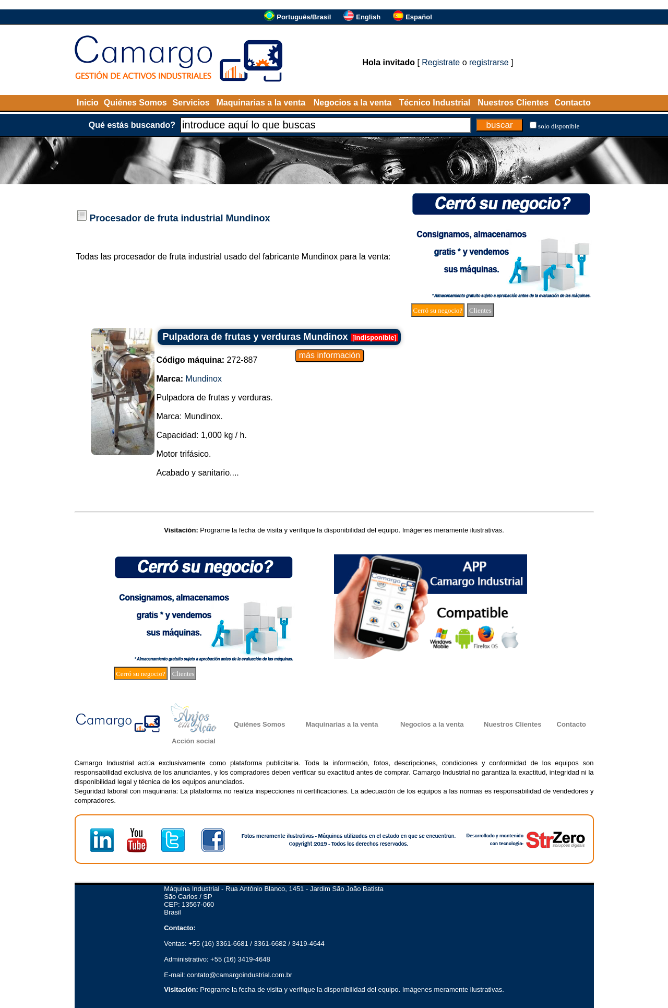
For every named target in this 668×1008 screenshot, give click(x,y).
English (368, 17)
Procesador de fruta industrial (156, 218)
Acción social (194, 741)
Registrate (441, 62)
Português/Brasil (304, 17)
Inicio (88, 102)
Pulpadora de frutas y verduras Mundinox (255, 336)
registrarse (489, 62)
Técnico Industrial (434, 102)
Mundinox (248, 218)
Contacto (573, 102)
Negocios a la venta (352, 102)
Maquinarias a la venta (260, 102)
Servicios (191, 102)
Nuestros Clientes (513, 102)
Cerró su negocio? (438, 310)
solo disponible (558, 126)
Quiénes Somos (135, 102)
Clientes (480, 310)
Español (418, 17)
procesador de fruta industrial (168, 256)
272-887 (207, 359)
